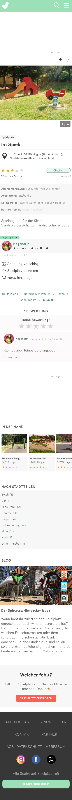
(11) (22, 543)
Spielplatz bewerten (22, 270)
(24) (13, 519)
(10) (18, 507)
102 (16, 248)
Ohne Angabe (10, 543)
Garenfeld (8, 513)
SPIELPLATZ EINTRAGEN (36, 698)
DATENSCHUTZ (29, 746)
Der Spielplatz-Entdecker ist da (26, 610)
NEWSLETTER (55, 722)
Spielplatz (8, 137)
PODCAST (22, 722)
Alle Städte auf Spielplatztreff (36, 773)
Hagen (61, 294)
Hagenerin (21, 243)
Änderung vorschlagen (24, 263)
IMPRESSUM (54, 746)
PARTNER (49, 734)
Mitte (5, 531)
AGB (10, 746)
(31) (11, 531)
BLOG (37, 722)
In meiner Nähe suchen (36, 784)
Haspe (6, 519)
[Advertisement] (37, 397)
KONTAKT (23, 734)
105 (25, 248)
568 (34, 248)
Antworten (10, 357)
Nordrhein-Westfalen (37, 294)
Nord (5, 537)
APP (8, 722)
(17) (11, 537)
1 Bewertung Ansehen (12, 176)
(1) (11, 494)
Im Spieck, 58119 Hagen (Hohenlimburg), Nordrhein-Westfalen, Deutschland (36, 156)
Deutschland (10, 294)
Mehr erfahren (54, 651)
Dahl (4, 500)
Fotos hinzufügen (20, 277)
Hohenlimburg (27, 300)
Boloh (5, 494)
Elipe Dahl (8, 507)
